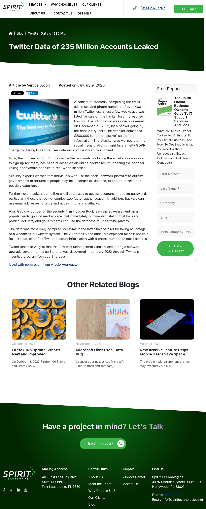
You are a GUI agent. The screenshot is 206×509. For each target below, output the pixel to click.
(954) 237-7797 (153, 8)
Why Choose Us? (64, 4)
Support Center (133, 477)
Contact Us (63, 13)
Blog (20, 33)
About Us (39, 13)
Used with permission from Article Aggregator (44, 264)
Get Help (84, 13)
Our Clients (92, 4)
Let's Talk (188, 9)
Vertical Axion (38, 85)
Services (37, 4)
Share (31, 93)
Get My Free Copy (175, 248)
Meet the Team (99, 484)
